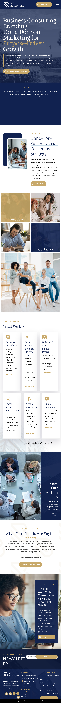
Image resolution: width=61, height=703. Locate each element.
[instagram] (10, 694)
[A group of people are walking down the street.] (15, 237)
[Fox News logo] (43, 111)
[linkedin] (14, 694)
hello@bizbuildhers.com (30, 675)
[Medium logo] (43, 118)
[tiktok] (17, 694)
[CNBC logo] (43, 103)
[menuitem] (53, 675)
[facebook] (6, 694)
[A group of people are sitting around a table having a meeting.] (30, 282)
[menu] (57, 4)
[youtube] (18, 697)
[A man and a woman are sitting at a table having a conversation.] (45, 207)
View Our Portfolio (51, 490)
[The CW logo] (17, 118)
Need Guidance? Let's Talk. (39, 443)
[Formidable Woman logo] (17, 110)
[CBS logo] (17, 103)
